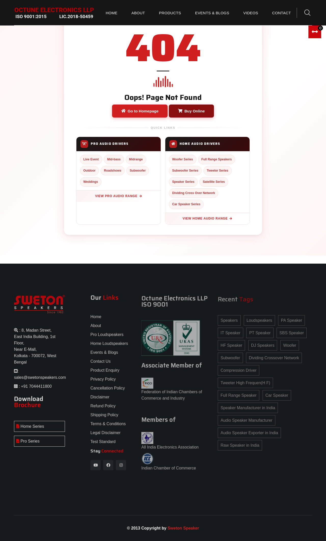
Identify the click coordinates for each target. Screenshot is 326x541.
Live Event (91, 159)
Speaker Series (183, 182)
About (138, 13)
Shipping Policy (104, 418)
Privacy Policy (103, 383)
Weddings (90, 182)
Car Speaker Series (186, 204)
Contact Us (100, 365)
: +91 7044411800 (35, 390)
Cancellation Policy (107, 392)
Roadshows (112, 170)
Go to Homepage (140, 111)
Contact (281, 13)
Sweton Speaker (183, 528)
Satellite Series (214, 182)
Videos (250, 13)
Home (111, 13)
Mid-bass (114, 159)
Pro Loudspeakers (107, 338)
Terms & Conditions (108, 427)
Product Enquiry (104, 374)
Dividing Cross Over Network (193, 193)
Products (170, 13)
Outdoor (89, 170)
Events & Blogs (212, 13)
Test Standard (103, 445)
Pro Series (27, 445)
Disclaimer (100, 400)
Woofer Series (182, 159)
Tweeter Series (217, 170)
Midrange (136, 159)
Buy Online (191, 111)
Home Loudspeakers (109, 347)
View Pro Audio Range (118, 196)
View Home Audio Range (207, 218)
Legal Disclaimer (105, 436)
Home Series (30, 430)
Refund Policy (103, 409)
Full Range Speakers (216, 159)
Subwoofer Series (185, 170)
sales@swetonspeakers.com (40, 381)
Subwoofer (138, 170)
